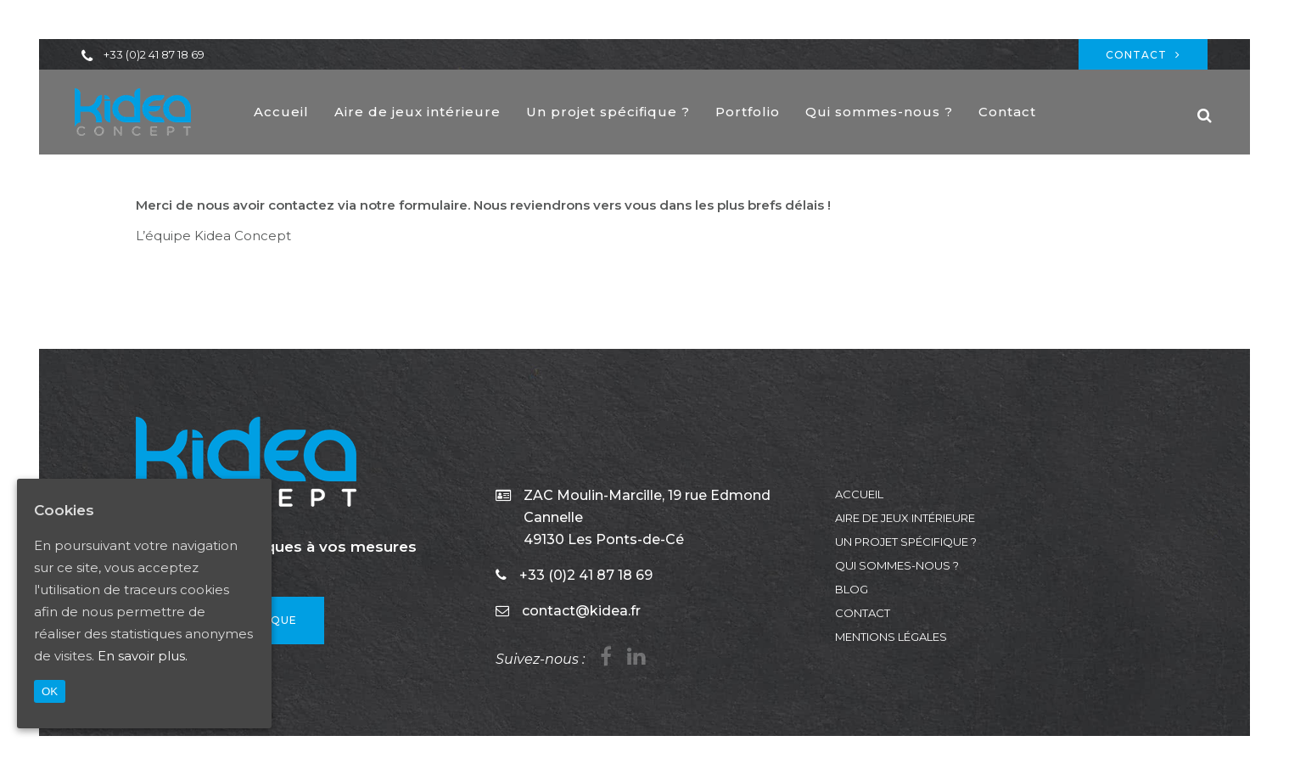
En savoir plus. (143, 656)
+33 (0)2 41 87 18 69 (154, 54)
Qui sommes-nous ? (897, 565)
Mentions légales (891, 636)
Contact (1143, 54)
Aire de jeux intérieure (905, 518)
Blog (851, 589)
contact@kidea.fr (581, 611)
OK (50, 691)
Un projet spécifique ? (906, 541)
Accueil (859, 494)
